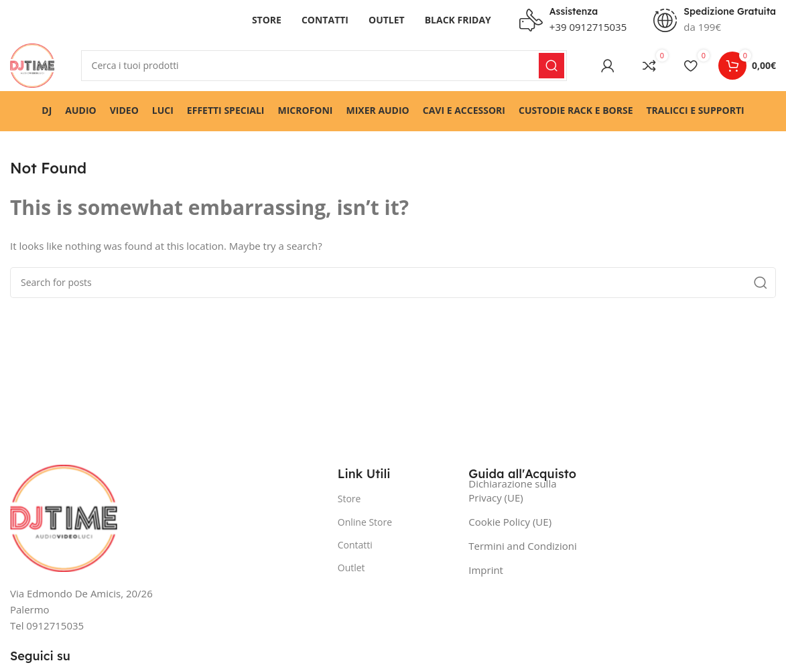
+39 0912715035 (588, 26)
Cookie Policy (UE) (509, 525)
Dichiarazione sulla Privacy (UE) (512, 494)
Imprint (485, 573)
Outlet (351, 570)
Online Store (365, 524)
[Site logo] (33, 65)
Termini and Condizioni (522, 549)
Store (349, 502)
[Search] (325, 67)
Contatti (355, 547)
